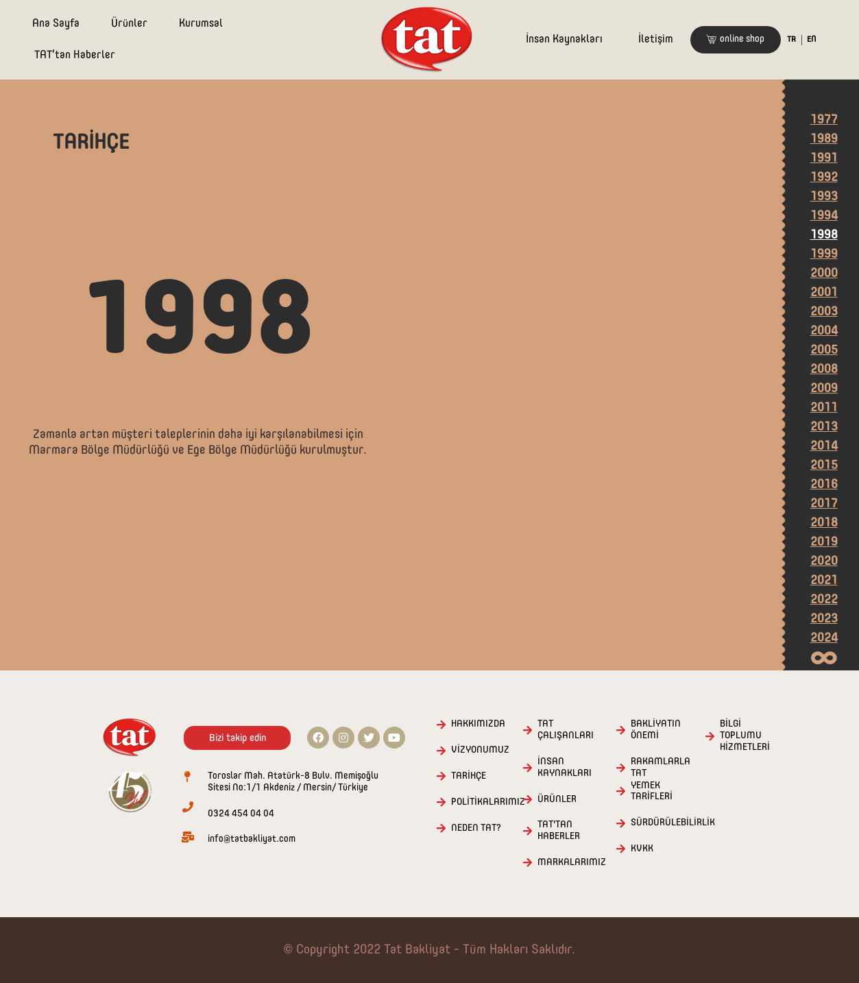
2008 (824, 369)
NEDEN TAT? (476, 828)
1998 (824, 235)
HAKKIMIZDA (478, 724)
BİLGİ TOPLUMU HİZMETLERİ (745, 735)
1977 (824, 120)
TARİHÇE (468, 776)
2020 (824, 561)
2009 (824, 389)
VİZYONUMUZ (480, 750)
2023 (824, 619)
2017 (824, 504)
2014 (824, 446)
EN (811, 40)
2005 (824, 350)
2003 (824, 312)
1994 (824, 216)
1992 (824, 177)
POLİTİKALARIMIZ (488, 802)
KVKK (642, 848)
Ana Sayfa (56, 24)
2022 (824, 600)
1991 (824, 158)
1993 (824, 197)
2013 (824, 427)
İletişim (655, 39)
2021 (824, 580)
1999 (824, 254)
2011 (824, 408)
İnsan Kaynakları (564, 39)
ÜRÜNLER (557, 799)
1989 (824, 139)
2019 (824, 542)
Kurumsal (201, 24)
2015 (824, 465)
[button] (735, 39)
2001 (824, 293)
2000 (824, 273)
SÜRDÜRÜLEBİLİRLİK (673, 822)
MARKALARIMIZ (571, 862)
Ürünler (129, 24)
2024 (824, 638)
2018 (824, 523)
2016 (824, 484)
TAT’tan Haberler (74, 55)
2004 (824, 331)
